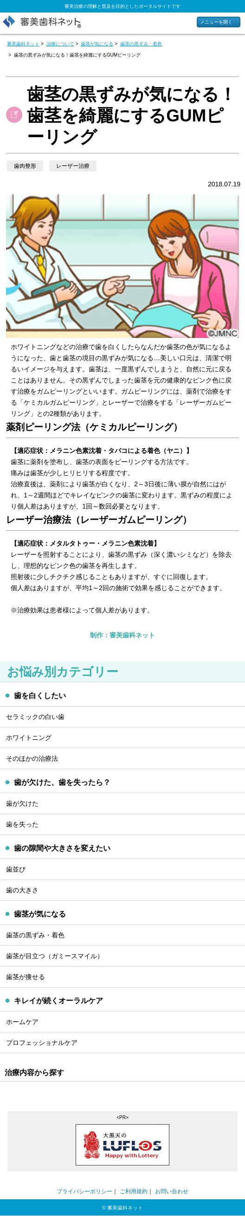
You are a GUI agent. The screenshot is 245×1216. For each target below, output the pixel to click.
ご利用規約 (134, 1191)
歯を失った (22, 824)
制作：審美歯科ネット (122, 635)
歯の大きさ (22, 890)
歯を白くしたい (40, 696)
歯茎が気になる (40, 914)
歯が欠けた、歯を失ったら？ (62, 782)
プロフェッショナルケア (41, 1042)
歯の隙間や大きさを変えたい (62, 848)
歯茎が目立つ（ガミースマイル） (54, 956)
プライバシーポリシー (84, 1191)
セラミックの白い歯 (35, 716)
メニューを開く (216, 22)
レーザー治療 (73, 166)
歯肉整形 (25, 166)
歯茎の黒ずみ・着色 (35, 935)
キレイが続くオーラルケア (58, 1001)
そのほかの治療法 (32, 758)
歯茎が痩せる (25, 976)
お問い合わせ (171, 1191)
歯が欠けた (22, 803)
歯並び (16, 869)
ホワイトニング (29, 737)
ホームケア (22, 1021)
